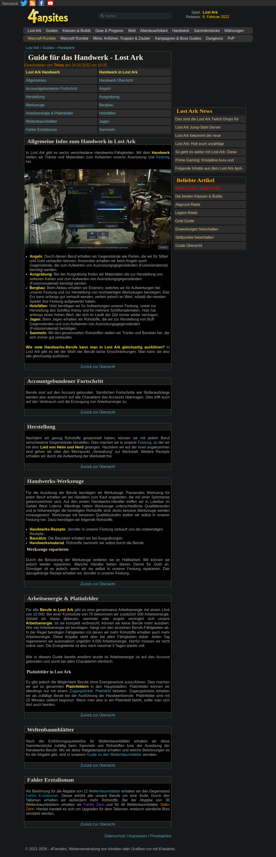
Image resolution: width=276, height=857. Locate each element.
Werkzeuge (35, 105)
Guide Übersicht (188, 246)
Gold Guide (184, 221)
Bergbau (106, 105)
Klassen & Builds (77, 31)
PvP (231, 38)
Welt (132, 31)
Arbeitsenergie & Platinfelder (49, 113)
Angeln (105, 89)
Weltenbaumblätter (41, 121)
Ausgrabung (109, 97)
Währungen (234, 31)
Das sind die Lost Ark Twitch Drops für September (207, 121)
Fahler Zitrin (94, 805)
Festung (163, 157)
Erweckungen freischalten (196, 229)
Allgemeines (36, 80)
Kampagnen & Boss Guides (178, 38)
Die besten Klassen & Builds (198, 196)
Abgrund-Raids (187, 205)
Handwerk (180, 31)
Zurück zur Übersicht (97, 367)
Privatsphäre (160, 836)
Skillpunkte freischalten (194, 237)
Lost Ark (34, 31)
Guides (52, 31)
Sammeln (107, 130)
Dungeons (214, 38)
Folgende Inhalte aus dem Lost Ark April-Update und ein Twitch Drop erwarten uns (209, 171)
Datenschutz (115, 836)
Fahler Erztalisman (41, 130)
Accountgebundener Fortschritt (51, 89)
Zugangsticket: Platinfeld (90, 691)
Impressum (138, 836)
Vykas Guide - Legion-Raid (197, 188)
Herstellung (35, 97)
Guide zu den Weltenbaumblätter (114, 755)
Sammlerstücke (207, 31)
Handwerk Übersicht (116, 80)
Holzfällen (107, 113)
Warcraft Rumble (74, 38)
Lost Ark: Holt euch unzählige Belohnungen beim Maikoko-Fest (202, 146)
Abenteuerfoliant (154, 31)
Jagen (104, 121)
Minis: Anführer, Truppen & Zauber (121, 38)
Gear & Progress (109, 31)
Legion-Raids (186, 213)
